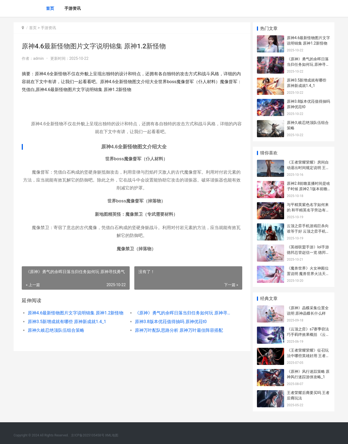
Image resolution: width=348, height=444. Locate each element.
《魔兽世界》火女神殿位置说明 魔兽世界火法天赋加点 (308, 273)
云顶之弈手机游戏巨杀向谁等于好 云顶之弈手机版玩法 (308, 231)
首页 (50, 8)
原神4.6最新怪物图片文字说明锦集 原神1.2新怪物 (75, 312)
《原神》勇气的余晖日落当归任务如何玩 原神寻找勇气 (180, 312)
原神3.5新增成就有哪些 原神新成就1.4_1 (67, 321)
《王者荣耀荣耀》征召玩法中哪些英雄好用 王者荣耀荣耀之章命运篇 (308, 355)
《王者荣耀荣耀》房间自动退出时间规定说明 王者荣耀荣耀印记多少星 (308, 167)
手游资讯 (72, 8)
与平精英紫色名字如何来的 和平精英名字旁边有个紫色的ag (308, 209)
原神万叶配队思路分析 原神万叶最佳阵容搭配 (177, 330)
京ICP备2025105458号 (87, 435)
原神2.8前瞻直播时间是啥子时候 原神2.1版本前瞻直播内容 (308, 188)
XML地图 (111, 435)
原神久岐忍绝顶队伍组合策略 (56, 330)
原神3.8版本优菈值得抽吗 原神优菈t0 (169, 321)
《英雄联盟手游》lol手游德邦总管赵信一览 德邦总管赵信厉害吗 (308, 252)
